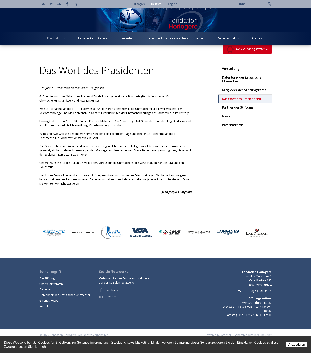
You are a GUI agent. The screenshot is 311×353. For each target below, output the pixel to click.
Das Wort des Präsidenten (241, 99)
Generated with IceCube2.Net (253, 335)
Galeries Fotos (228, 38)
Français (139, 4)
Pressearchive (232, 125)
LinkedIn (107, 296)
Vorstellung (230, 68)
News (226, 116)
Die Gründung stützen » (247, 49)
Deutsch (156, 4)
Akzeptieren (296, 344)
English (172, 4)
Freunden (126, 38)
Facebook (108, 290)
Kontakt (257, 38)
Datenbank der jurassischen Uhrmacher (175, 38)
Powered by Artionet (218, 335)
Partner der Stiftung (237, 107)
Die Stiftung (56, 38)
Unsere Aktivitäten (92, 38)
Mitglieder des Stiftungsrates (244, 90)
